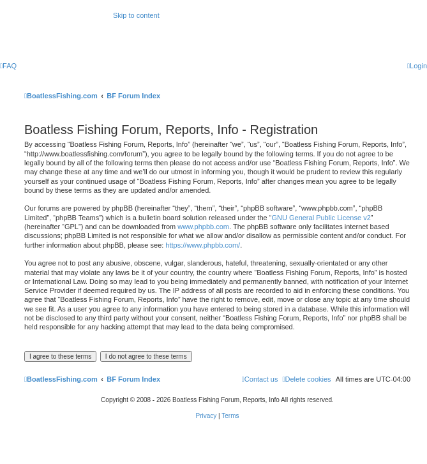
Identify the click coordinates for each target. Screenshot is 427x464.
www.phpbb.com (203, 226)
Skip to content (136, 15)
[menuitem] (8, 66)
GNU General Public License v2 (320, 217)
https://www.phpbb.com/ (202, 245)
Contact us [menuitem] (260, 379)
